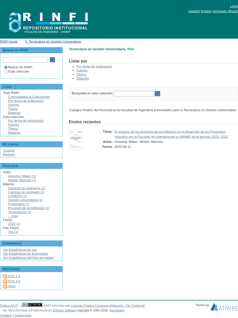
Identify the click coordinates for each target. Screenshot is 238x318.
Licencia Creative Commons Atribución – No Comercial (108, 305)
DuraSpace (116, 310)
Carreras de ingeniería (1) (26, 188)
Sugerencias (23, 315)
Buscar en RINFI (18, 67)
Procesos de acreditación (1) (28, 208)
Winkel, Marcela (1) (22, 180)
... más (13, 216)
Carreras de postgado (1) (26, 192)
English (206, 11)
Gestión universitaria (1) (25, 200)
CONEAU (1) (17, 196)
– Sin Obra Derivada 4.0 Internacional (25, 310)
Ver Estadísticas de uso (20, 249)
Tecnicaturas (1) (19, 212)
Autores (82, 70)
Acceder (9, 150)
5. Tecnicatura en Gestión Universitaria (53, 41)
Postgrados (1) (18, 204)
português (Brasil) (225, 11)
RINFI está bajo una (56, 305)
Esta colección (16, 71)
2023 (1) (14, 224)
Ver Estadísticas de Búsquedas (25, 254)
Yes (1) (13, 232)
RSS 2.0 (14, 281)
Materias (82, 78)
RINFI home (9, 41)
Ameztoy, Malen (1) (22, 176)
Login (234, 6)
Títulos (81, 74)
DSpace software (64, 310)
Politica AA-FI (9, 305)
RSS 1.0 (14, 276)
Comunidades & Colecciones (29, 97)
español (194, 11)
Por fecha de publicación (94, 66)
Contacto (6, 315)
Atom (12, 286)
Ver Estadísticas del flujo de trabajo (28, 258)
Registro (9, 154)
